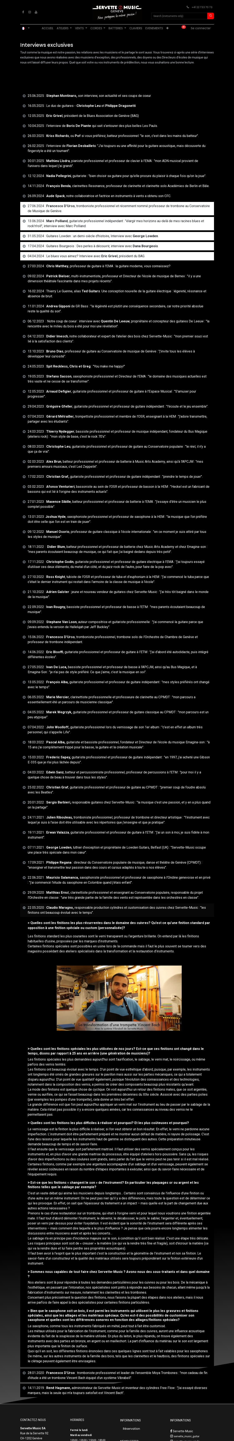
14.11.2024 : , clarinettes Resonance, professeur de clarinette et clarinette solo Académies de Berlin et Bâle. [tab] (118, 186)
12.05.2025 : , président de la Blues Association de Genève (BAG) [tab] (83, 116)
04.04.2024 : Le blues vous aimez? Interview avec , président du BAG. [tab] (86, 256)
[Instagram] (30, 12)
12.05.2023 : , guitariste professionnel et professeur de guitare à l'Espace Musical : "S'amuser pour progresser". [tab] (112, 393)
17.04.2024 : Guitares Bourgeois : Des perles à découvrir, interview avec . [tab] (93, 246)
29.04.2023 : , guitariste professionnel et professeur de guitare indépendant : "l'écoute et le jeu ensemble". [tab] (118, 406)
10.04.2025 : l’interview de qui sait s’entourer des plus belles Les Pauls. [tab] (93, 126)
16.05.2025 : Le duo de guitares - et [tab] (82, 106)
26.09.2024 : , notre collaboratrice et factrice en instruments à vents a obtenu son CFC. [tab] (99, 196)
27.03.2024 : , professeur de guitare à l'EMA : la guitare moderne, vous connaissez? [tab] (99, 266)
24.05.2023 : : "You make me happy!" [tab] (76, 366)
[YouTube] (36, 12)
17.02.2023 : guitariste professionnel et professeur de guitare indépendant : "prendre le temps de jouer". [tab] (115, 477)
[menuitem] (47, 28)
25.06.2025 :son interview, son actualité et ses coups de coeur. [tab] (89, 96)
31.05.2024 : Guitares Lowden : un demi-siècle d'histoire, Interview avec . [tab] (93, 236)
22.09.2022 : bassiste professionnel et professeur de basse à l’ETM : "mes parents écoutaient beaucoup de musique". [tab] (116, 609)
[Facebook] (23, 12)
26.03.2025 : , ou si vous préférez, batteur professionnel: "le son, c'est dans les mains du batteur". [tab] (113, 136)
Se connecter (201, 28)
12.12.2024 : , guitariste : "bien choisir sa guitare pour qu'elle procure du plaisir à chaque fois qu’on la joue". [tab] (117, 176)
